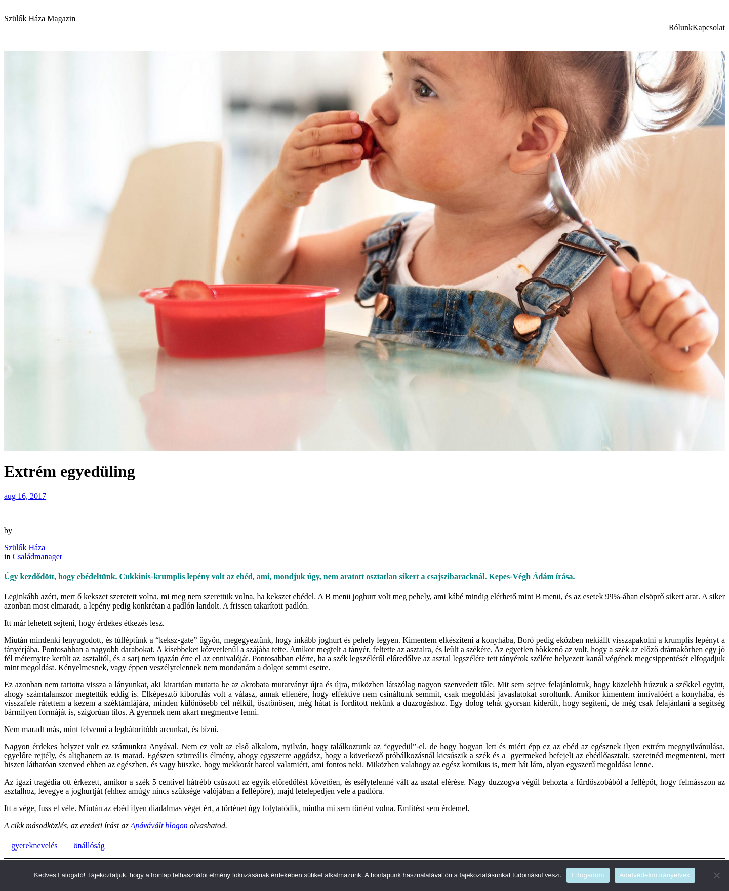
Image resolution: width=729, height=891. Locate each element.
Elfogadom (588, 875)
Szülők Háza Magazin (39, 18)
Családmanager (37, 556)
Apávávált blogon (158, 825)
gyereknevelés (34, 845)
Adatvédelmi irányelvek (655, 875)
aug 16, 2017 (25, 496)
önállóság (89, 845)
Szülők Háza (24, 547)
